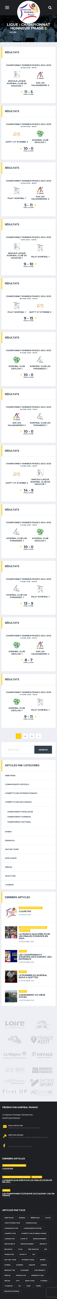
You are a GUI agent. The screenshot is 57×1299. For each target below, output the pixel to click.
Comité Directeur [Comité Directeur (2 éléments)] (12, 1223)
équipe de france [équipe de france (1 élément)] (11, 1291)
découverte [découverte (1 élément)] (9, 1244)
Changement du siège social (32, 996)
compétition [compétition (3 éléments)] (10, 1233)
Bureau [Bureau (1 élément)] (22, 1218)
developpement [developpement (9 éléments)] (40, 1239)
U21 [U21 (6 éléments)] (19, 1286)
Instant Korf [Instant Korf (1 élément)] (10, 1260)
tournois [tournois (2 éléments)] (8, 1286)
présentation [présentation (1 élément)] (37, 1275)
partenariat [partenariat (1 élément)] (40, 1270)
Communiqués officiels (17, 784)
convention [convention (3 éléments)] (9, 1239)
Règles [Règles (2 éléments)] (7, 1281)
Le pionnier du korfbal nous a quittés (33, 976)
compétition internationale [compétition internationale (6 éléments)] (33, 1233)
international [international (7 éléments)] (28, 1260)
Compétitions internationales (21, 793)
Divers (8, 832)
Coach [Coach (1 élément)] (48, 1218)
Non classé (11, 858)
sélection (10, 876)
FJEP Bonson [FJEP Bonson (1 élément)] (33, 1249)
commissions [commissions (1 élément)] (31, 1223)
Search (43, 749)
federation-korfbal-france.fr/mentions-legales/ (28, 1137)
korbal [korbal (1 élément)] (7, 1265)
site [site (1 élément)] (17, 1281)
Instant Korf (12, 849)
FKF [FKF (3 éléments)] (45, 1249)
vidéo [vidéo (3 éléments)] (38, 1286)
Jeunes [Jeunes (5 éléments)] (43, 1260)
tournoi (9, 885)
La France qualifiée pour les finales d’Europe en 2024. (34, 936)
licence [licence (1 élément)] (44, 1265)
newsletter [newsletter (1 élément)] (9, 1270)
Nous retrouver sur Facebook (17, 1145)
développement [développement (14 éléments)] (27, 1244)
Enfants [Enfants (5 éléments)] (43, 1244)
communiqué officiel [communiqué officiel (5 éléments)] (32, 1228)
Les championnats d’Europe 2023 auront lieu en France (35, 956)
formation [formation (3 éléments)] (9, 1254)
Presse (8, 867)
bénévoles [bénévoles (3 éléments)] (35, 1218)
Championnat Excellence (20, 812)
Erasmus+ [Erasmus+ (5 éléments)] (8, 1249)
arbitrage (10, 775)
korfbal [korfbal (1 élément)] (19, 1265)
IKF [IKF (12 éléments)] (34, 1254)
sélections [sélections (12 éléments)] (30, 1281)
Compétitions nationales (18, 802)
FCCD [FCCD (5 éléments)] (20, 1249)
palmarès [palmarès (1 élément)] (25, 1270)
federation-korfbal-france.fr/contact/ (24, 1128)
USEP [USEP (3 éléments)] (28, 1286)
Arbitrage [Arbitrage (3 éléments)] (9, 1218)
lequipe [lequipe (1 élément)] (32, 1265)
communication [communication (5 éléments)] (11, 1228)
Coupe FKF (25, 911)
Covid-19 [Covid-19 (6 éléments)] (24, 1239)
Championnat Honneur (19, 817)
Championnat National (19, 822)
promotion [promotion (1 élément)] (21, 1275)
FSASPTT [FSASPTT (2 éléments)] (23, 1254)
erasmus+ (10, 840)
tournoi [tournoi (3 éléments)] (43, 1281)
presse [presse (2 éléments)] (7, 1275)
